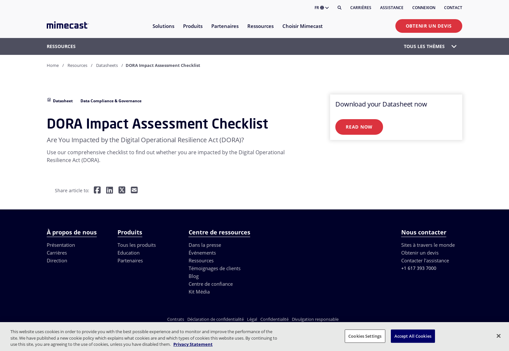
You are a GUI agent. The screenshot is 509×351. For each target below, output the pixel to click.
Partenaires (130, 260)
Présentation (61, 245)
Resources (77, 65)
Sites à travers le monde (428, 245)
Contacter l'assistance (425, 260)
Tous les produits (137, 245)
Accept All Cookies (412, 336)
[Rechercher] (339, 8)
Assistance (391, 7)
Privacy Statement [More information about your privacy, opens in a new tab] (193, 344)
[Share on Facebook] (97, 191)
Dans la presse (205, 245)
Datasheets (107, 65)
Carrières (360, 7)
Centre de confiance (211, 284)
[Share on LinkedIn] (109, 191)
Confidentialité (274, 319)
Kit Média (199, 291)
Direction (57, 260)
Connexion (423, 7)
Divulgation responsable (315, 319)
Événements (202, 252)
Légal (252, 319)
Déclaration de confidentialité (215, 319)
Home (53, 65)
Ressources (201, 260)
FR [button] (322, 7)
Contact (453, 7)
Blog (194, 276)
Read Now (359, 127)
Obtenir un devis (429, 26)
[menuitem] (163, 30)
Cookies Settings (364, 336)
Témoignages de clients (215, 268)
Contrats (175, 319)
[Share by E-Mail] (134, 191)
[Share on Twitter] (121, 191)
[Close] (498, 336)
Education (129, 252)
